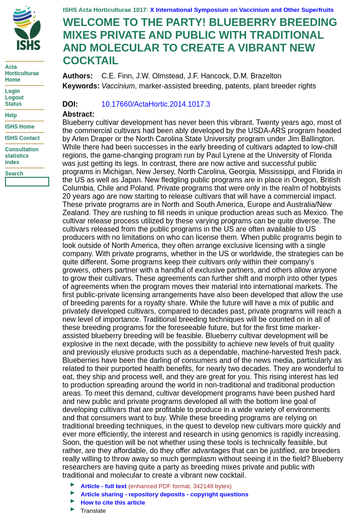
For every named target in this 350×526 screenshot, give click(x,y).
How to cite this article (113, 502)
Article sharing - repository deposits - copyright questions (164, 494)
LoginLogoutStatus (14, 97)
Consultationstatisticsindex (21, 155)
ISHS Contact (22, 138)
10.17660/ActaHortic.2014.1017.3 (156, 104)
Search (14, 173)
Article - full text (104, 486)
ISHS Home (20, 127)
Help (11, 115)
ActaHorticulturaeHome (22, 73)
